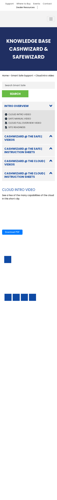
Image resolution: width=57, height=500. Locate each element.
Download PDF (12, 412)
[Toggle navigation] (51, 19)
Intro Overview (16, 106)
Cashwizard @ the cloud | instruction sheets (24, 355)
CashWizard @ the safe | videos (23, 318)
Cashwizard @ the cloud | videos (24, 342)
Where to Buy (23, 3)
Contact (47, 3)
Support (9, 3)
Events (36, 3)
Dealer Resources (25, 7)
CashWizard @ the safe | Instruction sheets (23, 330)
